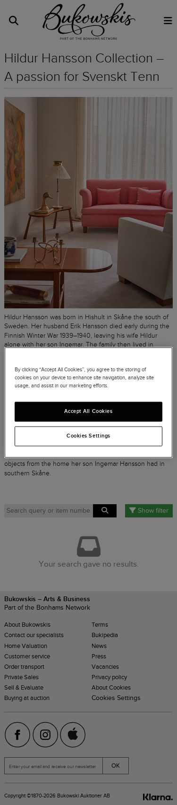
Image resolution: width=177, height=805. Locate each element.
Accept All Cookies (88, 411)
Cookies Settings (88, 436)
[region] (88, 402)
